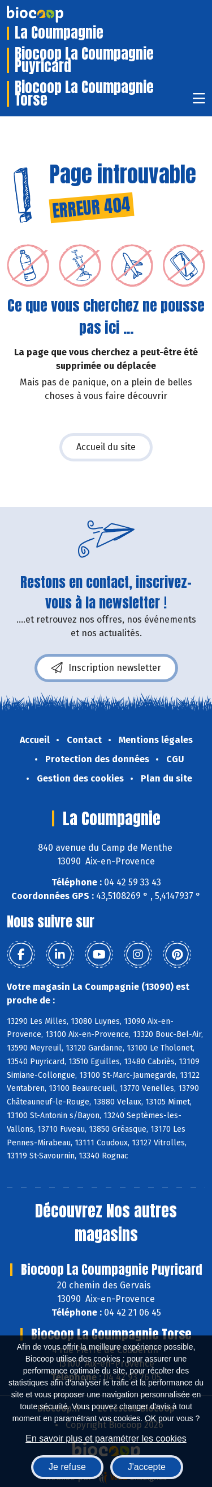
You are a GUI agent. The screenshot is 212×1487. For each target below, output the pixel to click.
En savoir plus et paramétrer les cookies (106, 1438)
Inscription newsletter (106, 668)
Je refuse (67, 1467)
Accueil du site (106, 447)
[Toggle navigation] (199, 102)
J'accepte (147, 1467)
